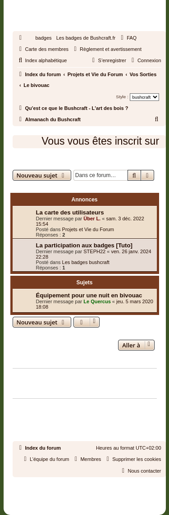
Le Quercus (97, 301)
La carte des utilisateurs (70, 212)
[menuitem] (128, 37)
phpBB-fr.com (96, 493)
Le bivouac (34, 163)
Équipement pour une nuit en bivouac (89, 295)
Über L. (91, 218)
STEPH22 (94, 251)
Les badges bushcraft (86, 262)
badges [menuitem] (44, 38)
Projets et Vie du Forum (88, 229)
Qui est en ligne (34, 364)
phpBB (64, 485)
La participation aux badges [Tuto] (84, 245)
